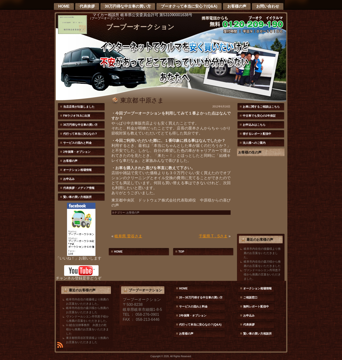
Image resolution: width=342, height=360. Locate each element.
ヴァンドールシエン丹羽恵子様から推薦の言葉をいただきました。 (262, 274)
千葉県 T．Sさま (213, 236)
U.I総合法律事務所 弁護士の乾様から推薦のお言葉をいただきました (87, 329)
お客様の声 (132, 212)
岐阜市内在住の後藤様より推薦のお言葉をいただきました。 (262, 253)
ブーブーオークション (140, 27)
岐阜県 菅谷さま (128, 236)
